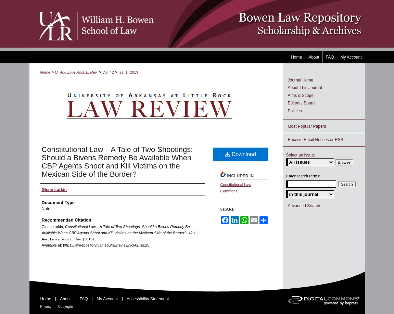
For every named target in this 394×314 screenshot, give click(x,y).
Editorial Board (301, 103)
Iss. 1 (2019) (128, 72)
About (65, 299)
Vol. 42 (108, 72)
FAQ (83, 299)
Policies (295, 111)
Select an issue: (300, 155)
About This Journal (305, 87)
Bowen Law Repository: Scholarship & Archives (259, 24)
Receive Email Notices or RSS (315, 139)
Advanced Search (304, 205)
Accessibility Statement (148, 299)
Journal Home (301, 80)
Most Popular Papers (307, 126)
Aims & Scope (301, 95)
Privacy (46, 307)
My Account (107, 299)
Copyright (65, 307)
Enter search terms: (303, 175)
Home (45, 72)
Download (240, 154)
